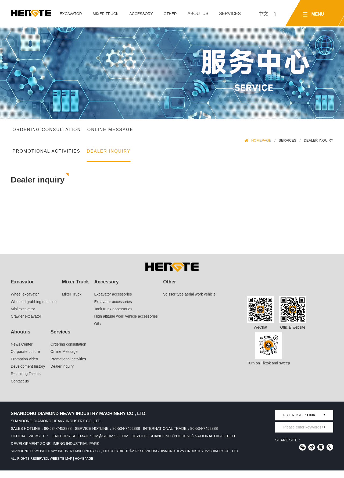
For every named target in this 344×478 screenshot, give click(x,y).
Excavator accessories (113, 302)
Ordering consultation (47, 131)
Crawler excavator (26, 324)
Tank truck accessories (113, 316)
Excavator (71, 14)
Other (170, 14)
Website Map (61, 466)
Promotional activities (47, 156)
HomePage (261, 144)
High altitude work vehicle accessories (126, 324)
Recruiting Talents (26, 381)
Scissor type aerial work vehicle (189, 302)
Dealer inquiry (109, 156)
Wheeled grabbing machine (33, 309)
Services (230, 13)
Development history (28, 374)
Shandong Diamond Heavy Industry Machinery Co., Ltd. (60, 459)
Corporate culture (25, 359)
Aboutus (198, 13)
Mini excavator (23, 316)
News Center (22, 352)
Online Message (111, 131)
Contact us (20, 388)
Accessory (141, 14)
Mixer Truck (106, 14)
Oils (97, 331)
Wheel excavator (25, 302)
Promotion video (24, 366)
